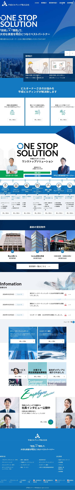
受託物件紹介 (53, 3)
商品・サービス (24, 467)
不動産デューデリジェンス (27, 462)
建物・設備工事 (24, 460)
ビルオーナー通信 (43, 465)
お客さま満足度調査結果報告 (46, 467)
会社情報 (62, 3)
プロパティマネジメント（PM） (10, 460)
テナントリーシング (7, 462)
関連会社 (60, 469)
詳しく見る (12, 119)
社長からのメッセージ (64, 460)
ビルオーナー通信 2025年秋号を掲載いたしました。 (46, 315)
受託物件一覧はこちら (37, 266)
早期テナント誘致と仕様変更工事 (34, 77)
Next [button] (72, 53)
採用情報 (70, 3)
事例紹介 (44, 3)
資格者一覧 (61, 467)
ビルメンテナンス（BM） (8, 465)
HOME (37, 3)
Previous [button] (67, 53)
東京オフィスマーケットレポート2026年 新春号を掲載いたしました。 (47, 294)
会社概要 (60, 462)
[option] (37, 68)
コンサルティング (25, 465)
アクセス (60, 465)
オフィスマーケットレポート (46, 462)
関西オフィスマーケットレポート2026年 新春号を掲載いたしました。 (47, 305)
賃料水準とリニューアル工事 (57, 77)
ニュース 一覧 (69, 322)
